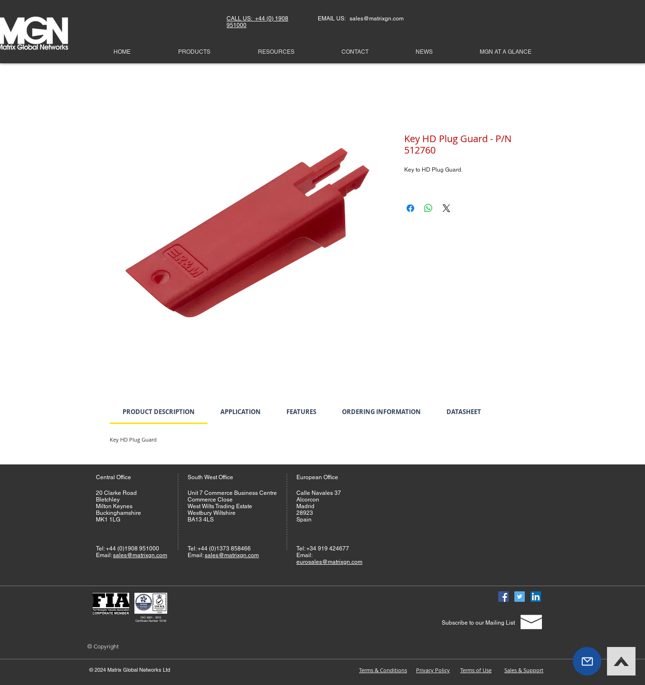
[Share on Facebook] (410, 208)
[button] (587, 661)
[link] (159, 411)
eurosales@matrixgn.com (329, 562)
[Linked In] (536, 596)
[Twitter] (519, 596)
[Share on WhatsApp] (428, 208)
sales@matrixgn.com (140, 555)
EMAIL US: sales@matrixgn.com (361, 18)
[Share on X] (446, 208)
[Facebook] (503, 596)
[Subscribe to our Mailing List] (478, 622)
